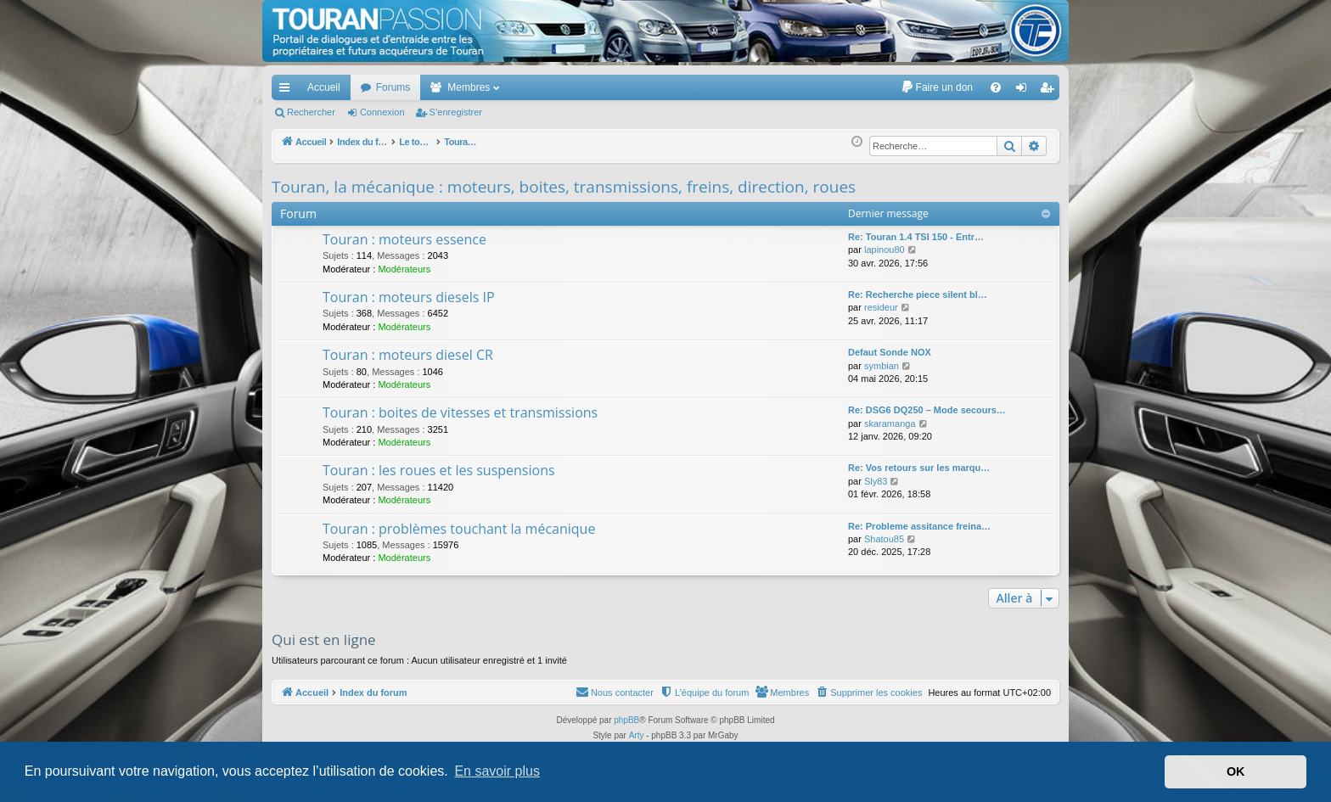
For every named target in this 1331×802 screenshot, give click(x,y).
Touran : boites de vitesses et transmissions (460, 412)
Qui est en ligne (324, 639)
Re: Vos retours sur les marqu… (919, 468)
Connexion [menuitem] (1025, 90)
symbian (881, 366)
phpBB (626, 720)
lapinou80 (884, 249)
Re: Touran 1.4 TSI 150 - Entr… (916, 237)
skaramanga (890, 423)
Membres (468, 87)
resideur (881, 307)
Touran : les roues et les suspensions (439, 470)
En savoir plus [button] (497, 771)
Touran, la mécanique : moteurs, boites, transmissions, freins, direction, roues (564, 187)
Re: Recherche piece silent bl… (917, 294)
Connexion (382, 112)
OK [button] (1236, 771)
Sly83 (876, 481)
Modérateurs (404, 269)
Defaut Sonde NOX (889, 352)
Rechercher (311, 112)
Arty (636, 735)
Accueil (323, 87)
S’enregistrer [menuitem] (1050, 90)
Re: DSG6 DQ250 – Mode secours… (927, 410)
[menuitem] (936, 87)
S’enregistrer (456, 112)
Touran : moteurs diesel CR (408, 354)
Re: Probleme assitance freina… (919, 526)
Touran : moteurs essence (404, 239)
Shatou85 (884, 539)
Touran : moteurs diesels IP (409, 297)
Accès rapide (287, 90)
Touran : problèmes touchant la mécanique (459, 528)
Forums (393, 87)
